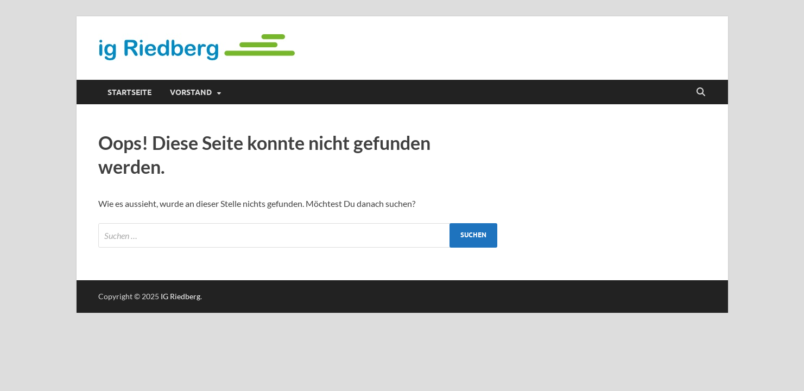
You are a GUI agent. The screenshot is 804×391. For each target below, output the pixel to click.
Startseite (129, 92)
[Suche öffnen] (701, 92)
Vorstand (191, 92)
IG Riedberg (180, 296)
